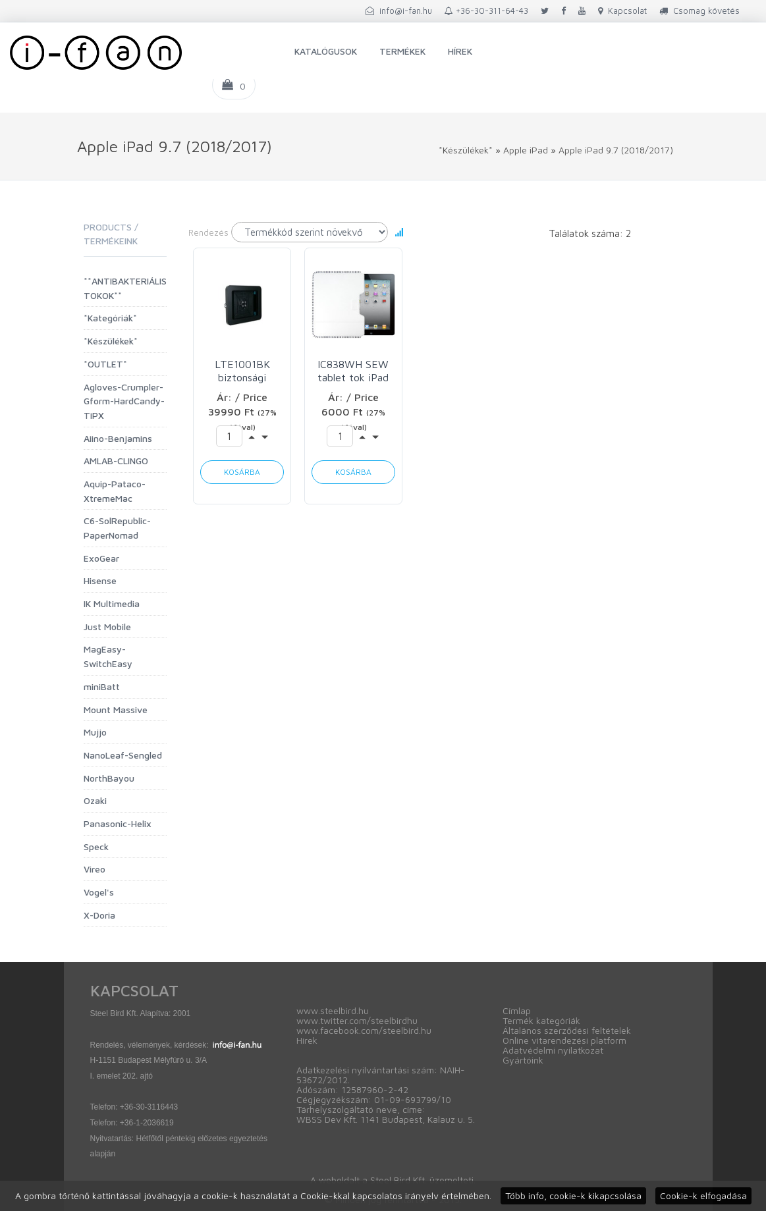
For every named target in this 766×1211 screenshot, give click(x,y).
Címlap (517, 1010)
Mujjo (95, 732)
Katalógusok (325, 51)
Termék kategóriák (541, 1020)
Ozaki (95, 800)
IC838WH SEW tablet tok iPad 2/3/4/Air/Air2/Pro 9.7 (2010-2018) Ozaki (353, 371)
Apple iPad (525, 149)
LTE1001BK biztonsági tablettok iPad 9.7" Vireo (242, 371)
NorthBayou (109, 778)
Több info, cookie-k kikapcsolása (573, 1195)
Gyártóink (523, 1059)
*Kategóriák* (110, 317)
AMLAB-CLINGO (116, 460)
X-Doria (99, 915)
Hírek (460, 51)
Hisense (100, 580)
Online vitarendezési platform (564, 1040)
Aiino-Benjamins (118, 438)
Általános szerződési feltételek (567, 1030)
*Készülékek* (466, 149)
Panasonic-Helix (117, 823)
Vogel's (99, 892)
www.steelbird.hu (332, 1010)
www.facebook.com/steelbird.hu (363, 1030)
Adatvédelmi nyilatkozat (553, 1050)
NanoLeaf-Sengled (123, 755)
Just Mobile (107, 626)
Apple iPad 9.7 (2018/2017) (616, 149)
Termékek (402, 51)
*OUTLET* (105, 363)
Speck (96, 846)
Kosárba (242, 472)
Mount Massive (116, 709)
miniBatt (102, 686)
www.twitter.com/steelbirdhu (357, 1020)
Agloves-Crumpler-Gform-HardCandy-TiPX (124, 401)
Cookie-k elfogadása (703, 1195)
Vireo (94, 869)
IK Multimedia (112, 603)
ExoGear (101, 558)
